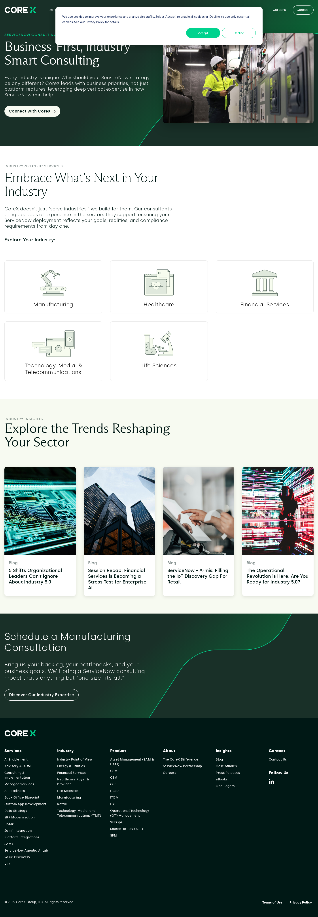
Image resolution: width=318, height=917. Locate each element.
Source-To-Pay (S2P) (126, 829)
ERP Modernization (19, 817)
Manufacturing (69, 797)
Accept (203, 33)
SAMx (8, 844)
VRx (7, 864)
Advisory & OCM (17, 766)
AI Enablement (16, 759)
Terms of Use (272, 902)
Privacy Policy (301, 902)
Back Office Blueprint (21, 797)
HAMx (9, 824)
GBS (113, 784)
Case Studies (226, 766)
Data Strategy (15, 811)
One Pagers (225, 786)
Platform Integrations (21, 837)
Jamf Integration (18, 831)
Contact (303, 10)
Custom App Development (25, 804)
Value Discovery (17, 857)
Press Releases (228, 773)
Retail (62, 804)
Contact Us (278, 759)
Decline (239, 33)
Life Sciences (67, 791)
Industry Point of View (75, 759)
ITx (112, 804)
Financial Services (71, 773)
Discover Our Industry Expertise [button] (41, 694)
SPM (113, 835)
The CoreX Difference (180, 759)
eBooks (221, 779)
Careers (279, 10)
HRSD (114, 791)
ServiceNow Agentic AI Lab (26, 850)
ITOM (114, 797)
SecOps (116, 822)
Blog (219, 759)
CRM (114, 771)
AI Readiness (14, 791)
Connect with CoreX (32, 111)
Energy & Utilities (71, 766)
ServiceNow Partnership (182, 766)
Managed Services (19, 784)
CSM (113, 778)
